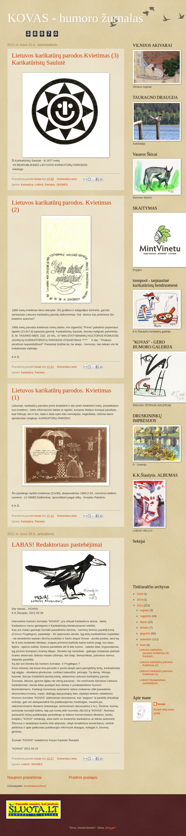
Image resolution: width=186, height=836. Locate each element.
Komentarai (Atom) (35, 786)
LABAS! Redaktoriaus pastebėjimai (57, 544)
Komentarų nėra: (67, 179)
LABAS (39, 184)
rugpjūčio (146, 616)
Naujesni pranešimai (24, 777)
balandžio (146, 639)
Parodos (50, 184)
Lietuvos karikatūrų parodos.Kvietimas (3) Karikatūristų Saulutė (65, 59)
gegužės (145, 633)
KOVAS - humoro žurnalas (75, 18)
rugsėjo (145, 610)
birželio (144, 627)
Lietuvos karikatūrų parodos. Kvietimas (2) (156, 663)
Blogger (110, 827)
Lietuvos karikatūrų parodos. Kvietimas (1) (156, 672)
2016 (140, 594)
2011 (140, 605)
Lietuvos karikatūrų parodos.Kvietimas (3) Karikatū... (154, 653)
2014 (140, 599)
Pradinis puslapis (83, 777)
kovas (162, 704)
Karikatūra (27, 184)
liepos (144, 622)
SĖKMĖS (62, 184)
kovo (143, 644)
